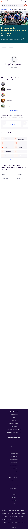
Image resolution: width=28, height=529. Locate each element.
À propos (4, 513)
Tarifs (14, 417)
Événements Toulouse (14, 465)
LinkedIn (14, 497)
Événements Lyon (14, 456)
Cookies (22, 519)
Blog (8, 513)
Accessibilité (17, 519)
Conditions (4, 519)
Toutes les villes (14, 480)
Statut (22, 516)
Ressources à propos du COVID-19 (14, 432)
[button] (4, 46)
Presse (19, 513)
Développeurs (17, 516)
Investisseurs (6, 516)
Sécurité (11, 516)
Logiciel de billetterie (14, 414)
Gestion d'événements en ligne (14, 443)
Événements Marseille (14, 459)
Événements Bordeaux (14, 471)
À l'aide (11, 513)
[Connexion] (14, 2)
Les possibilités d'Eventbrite (14, 423)
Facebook (14, 494)
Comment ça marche (6, 510)
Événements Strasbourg (14, 477)
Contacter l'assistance (14, 488)
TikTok (14, 503)
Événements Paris (14, 453)
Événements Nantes (14, 474)
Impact (23, 513)
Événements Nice (14, 468)
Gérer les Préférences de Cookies (18, 522)
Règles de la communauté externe (14, 429)
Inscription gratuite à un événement (14, 446)
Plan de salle (14, 420)
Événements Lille (14, 462)
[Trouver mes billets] (7, 2)
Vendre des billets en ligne (14, 439)
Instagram (14, 500)
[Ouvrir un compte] (20, 2)
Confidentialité (11, 519)
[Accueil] (2, 2)
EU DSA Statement (6, 522)
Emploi (15, 513)
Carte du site (14, 426)
